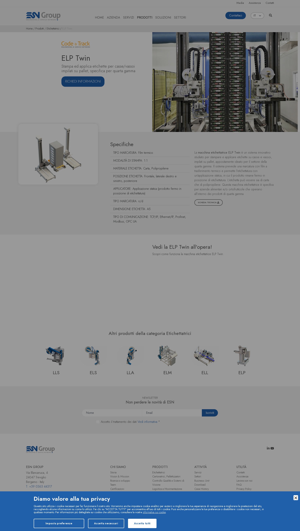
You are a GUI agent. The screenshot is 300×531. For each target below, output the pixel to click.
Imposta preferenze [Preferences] (59, 523)
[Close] (295, 497)
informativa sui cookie (154, 512)
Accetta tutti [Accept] (142, 523)
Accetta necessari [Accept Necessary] (106, 523)
